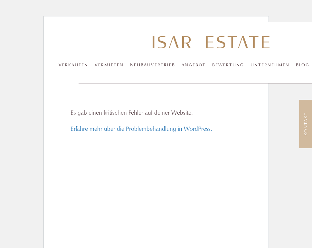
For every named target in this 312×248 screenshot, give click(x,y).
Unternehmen (270, 65)
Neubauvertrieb (152, 65)
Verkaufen (73, 65)
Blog (302, 65)
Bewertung (228, 65)
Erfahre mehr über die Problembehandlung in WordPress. (141, 129)
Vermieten (109, 65)
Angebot (194, 65)
